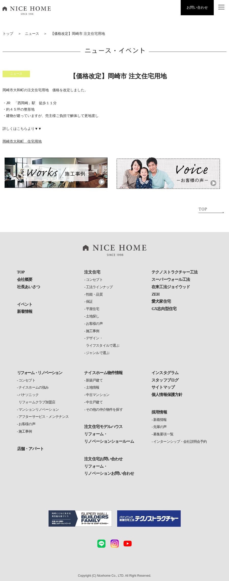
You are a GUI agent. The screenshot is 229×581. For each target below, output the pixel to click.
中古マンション (97, 395)
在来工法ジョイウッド (170, 287)
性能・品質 (94, 294)
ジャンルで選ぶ (97, 353)
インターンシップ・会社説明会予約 (180, 442)
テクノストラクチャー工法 (174, 272)
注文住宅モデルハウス (103, 426)
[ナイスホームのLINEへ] (101, 544)
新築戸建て (94, 380)
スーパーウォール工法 (170, 279)
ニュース (32, 34)
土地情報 (92, 387)
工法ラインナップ (99, 287)
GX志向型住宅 (163, 309)
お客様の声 (94, 324)
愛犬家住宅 (161, 301)
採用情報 (159, 412)
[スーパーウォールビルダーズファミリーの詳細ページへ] (80, 518)
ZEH (155, 294)
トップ (8, 34)
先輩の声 (160, 427)
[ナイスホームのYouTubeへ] (128, 544)
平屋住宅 (92, 309)
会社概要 (24, 279)
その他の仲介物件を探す (104, 409)
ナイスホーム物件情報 (103, 373)
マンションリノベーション (39, 409)
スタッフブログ (164, 380)
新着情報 (24, 311)
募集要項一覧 (163, 434)
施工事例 (92, 331)
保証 (89, 301)
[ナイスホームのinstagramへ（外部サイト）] (115, 544)
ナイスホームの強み (34, 387)
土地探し (92, 316)
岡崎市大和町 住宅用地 (22, 141)
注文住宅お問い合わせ (103, 459)
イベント (24, 304)
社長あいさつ (28, 287)
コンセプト (94, 280)
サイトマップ (162, 387)
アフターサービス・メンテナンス (44, 417)
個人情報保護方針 (166, 394)
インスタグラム (164, 373)
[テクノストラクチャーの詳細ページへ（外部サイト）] (149, 518)
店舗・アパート (30, 449)
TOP (21, 272)
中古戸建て (94, 402)
